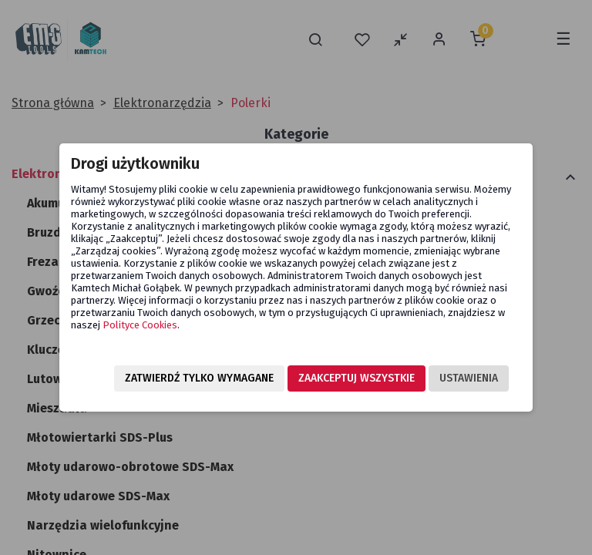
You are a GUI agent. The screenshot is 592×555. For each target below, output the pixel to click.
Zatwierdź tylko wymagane (199, 378)
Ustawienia (468, 378)
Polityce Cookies (140, 325)
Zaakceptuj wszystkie (356, 378)
